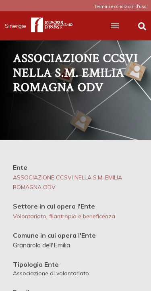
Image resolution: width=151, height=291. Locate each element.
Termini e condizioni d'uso (120, 6)
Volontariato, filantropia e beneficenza (64, 216)
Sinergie (18, 26)
